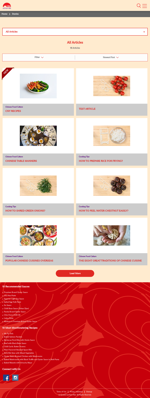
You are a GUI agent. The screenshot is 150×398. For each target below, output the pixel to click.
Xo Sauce (7, 305)
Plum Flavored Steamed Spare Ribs (18, 350)
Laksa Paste (8, 318)
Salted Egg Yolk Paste (12, 302)
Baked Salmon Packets (13, 337)
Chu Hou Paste (10, 296)
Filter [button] (37, 57)
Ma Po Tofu (8, 334)
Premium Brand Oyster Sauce (16, 292)
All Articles (12, 32)
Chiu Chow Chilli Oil (12, 315)
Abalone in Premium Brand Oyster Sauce (20, 321)
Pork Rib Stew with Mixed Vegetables (19, 353)
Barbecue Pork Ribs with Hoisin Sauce (19, 340)
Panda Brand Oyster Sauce (15, 312)
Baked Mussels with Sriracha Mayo (18, 363)
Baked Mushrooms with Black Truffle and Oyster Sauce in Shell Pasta (31, 360)
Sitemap (89, 392)
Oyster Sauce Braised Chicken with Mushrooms (23, 356)
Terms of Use (61, 392)
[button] (139, 6)
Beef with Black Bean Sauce (15, 343)
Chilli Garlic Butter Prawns (15, 347)
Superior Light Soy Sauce (14, 299)
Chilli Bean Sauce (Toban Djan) (16, 309)
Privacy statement (76, 392)
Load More (75, 273)
